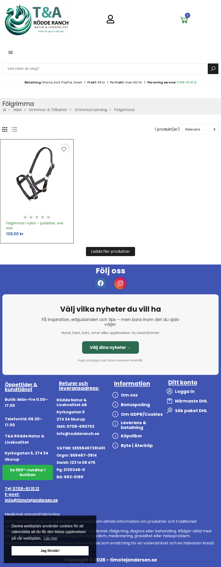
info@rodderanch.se (78, 433)
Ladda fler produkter (110, 251)
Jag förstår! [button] (49, 551)
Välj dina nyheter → (110, 347)
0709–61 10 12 (187, 82)
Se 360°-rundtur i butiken (28, 472)
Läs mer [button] (51, 538)
